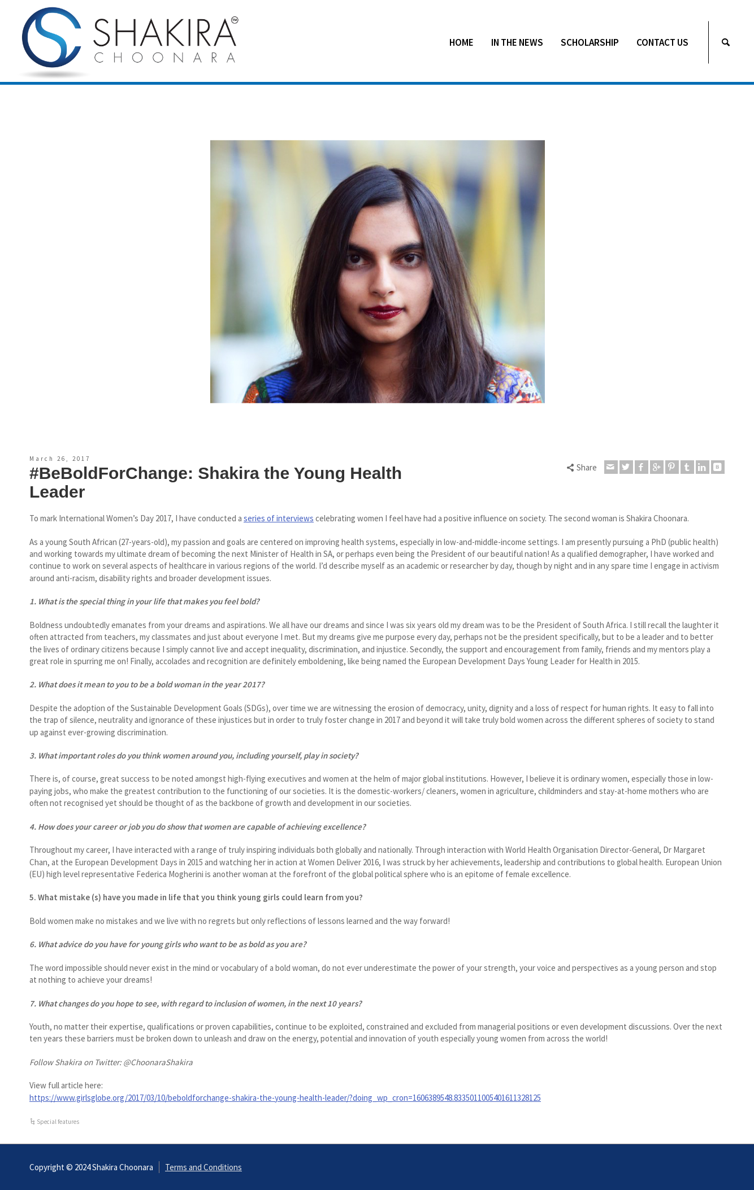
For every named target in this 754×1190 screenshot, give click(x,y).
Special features (58, 1122)
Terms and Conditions (203, 1167)
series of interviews (279, 518)
